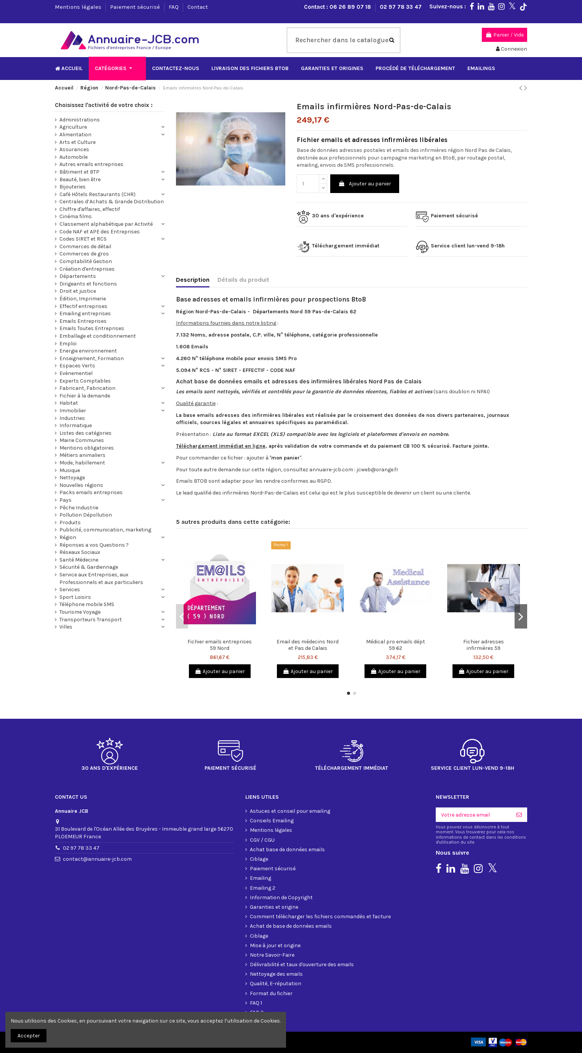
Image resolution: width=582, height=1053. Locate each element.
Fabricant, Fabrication (87, 388)
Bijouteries (72, 186)
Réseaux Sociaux (79, 552)
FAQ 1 (256, 1003)
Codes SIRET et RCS (83, 239)
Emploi (68, 343)
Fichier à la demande (84, 395)
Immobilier (72, 410)
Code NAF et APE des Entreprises (99, 231)
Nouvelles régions (81, 485)
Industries (72, 418)
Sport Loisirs (75, 597)
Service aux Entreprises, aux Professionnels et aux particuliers (101, 578)
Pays (65, 500)
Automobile (73, 157)
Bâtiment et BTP (79, 172)
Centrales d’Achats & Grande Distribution (111, 201)
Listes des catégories (85, 433)
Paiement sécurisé (135, 6)
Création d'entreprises (87, 269)
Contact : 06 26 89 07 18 (338, 6)
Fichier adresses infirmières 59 (483, 644)
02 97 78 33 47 (401, 6)
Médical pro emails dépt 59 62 (395, 644)
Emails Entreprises (83, 321)
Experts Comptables (85, 381)
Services (69, 589)
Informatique (75, 425)
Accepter (29, 1035)
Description (192, 279)
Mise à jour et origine (275, 945)
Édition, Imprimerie (82, 298)
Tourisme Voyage (80, 612)
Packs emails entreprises (91, 492)
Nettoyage (72, 477)
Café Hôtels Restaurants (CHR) (97, 194)
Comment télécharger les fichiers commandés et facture (320, 916)
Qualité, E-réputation (275, 983)
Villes (65, 627)
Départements (77, 276)
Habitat (68, 403)
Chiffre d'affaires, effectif (89, 209)
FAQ (174, 6)
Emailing (260, 878)
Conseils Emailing (272, 820)
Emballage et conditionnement (97, 336)
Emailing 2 (262, 888)
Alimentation (75, 134)
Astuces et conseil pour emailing (290, 811)
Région (67, 537)
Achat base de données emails (287, 849)
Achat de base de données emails (291, 926)
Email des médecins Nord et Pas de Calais (308, 644)
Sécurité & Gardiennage (88, 567)
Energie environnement (88, 351)
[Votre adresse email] (473, 814)
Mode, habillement (82, 462)
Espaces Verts (77, 365)
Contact (197, 6)
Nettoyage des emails (276, 974)
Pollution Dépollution (85, 515)
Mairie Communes (81, 440)
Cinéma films (75, 216)
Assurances (74, 149)
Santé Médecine (78, 560)
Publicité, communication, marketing (105, 529)
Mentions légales (79, 6)
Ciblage (259, 859)
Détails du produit (243, 279)
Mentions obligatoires (86, 448)
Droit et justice (77, 291)
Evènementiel (76, 373)
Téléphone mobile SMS (86, 604)
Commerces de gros (84, 253)
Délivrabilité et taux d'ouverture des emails (302, 964)
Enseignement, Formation (91, 358)
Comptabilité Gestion (85, 261)
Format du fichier (271, 993)
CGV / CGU (262, 840)
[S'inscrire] (519, 814)
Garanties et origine (274, 907)
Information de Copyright (281, 897)
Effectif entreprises (83, 306)
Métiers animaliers (82, 455)
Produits (70, 522)
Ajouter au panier (364, 183)
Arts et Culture (77, 142)
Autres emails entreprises (91, 164)
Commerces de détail (85, 246)
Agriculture (73, 127)
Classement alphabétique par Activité (106, 224)
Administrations (79, 119)
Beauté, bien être (80, 179)
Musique (69, 470)
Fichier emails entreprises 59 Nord (219, 644)
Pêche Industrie (78, 507)
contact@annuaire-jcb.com (97, 859)
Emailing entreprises (85, 313)
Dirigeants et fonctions (88, 284)
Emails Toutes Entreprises (91, 328)
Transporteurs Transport (90, 619)
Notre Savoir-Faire (272, 955)
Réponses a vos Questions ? (94, 545)
